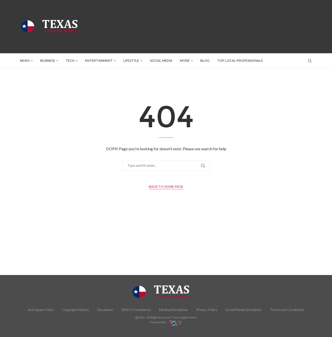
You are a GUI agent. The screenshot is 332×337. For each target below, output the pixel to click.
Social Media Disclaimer (244, 310)
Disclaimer (105, 310)
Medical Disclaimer (173, 310)
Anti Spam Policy (41, 310)
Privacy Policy (206, 310)
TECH (70, 60)
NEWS (24, 60)
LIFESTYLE (131, 60)
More (185, 60)
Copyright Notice (75, 310)
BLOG (205, 60)
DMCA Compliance (136, 310)
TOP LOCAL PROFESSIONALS (240, 60)
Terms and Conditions (287, 310)
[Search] (309, 61)
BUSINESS (47, 60)
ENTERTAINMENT (99, 60)
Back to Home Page (166, 186)
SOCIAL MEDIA (161, 60)
